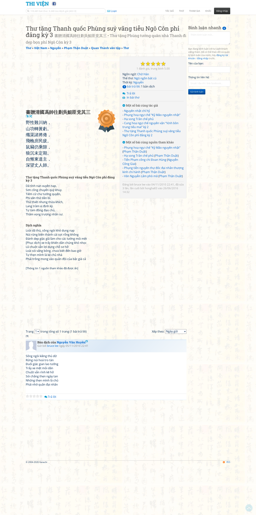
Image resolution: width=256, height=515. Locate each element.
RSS (226, 511)
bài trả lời (131, 136)
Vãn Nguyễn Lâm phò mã (141, 226)
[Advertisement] (128, 42)
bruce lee (139, 234)
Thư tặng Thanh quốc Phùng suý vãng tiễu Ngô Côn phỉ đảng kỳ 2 (151, 183)
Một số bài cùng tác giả (140, 155)
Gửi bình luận (196, 141)
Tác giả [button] (169, 10)
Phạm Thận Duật (134, 201)
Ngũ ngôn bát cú (145, 128)
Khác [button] (208, 10)
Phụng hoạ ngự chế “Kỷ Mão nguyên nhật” (152, 165)
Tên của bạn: (196, 113)
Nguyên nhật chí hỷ (137, 161)
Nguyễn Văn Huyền (72, 392)
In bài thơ (133, 147)
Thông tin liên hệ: (198, 127)
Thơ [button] (181, 10)
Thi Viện (37, 3)
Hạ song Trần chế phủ (139, 169)
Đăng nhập (222, 10)
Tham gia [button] (194, 10)
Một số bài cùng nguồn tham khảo (148, 192)
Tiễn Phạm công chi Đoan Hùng (145, 209)
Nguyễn (138, 132)
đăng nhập (202, 108)
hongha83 (151, 238)
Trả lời (131, 143)
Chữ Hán (143, 124)
